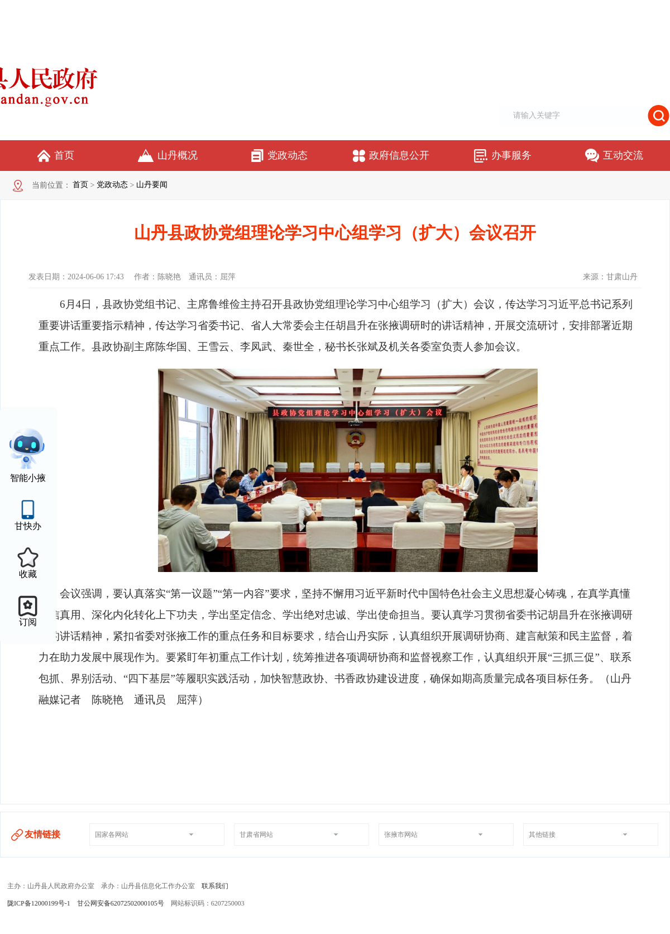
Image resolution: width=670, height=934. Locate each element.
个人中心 (656, 12)
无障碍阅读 (579, 12)
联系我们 (215, 886)
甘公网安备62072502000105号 (120, 903)
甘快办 (28, 526)
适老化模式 (617, 12)
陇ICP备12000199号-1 (38, 903)
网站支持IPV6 (537, 12)
